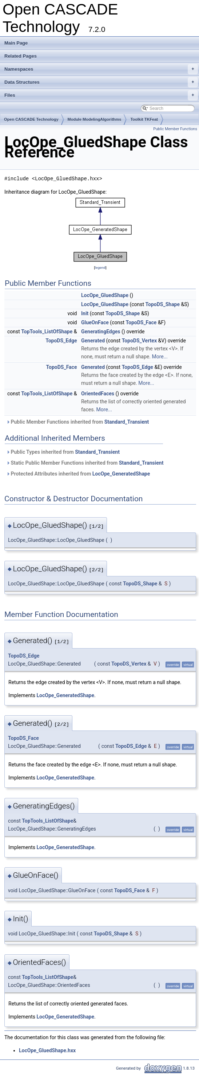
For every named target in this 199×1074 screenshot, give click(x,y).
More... (159, 356)
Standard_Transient (126, 422)
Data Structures (101, 82)
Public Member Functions (175, 129)
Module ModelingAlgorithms (95, 119)
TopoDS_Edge (61, 340)
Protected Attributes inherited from (78, 474)
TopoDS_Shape (163, 304)
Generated (93, 340)
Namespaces (101, 69)
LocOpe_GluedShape (104, 295)
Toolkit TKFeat (144, 119)
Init (84, 313)
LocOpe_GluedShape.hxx (47, 1050)
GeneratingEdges (100, 331)
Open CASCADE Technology (31, 119)
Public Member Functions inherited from (77, 422)
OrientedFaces (97, 393)
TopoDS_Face (141, 322)
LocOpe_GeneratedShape (121, 474)
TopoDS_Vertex (139, 340)
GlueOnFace (95, 322)
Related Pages (20, 56)
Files (101, 95)
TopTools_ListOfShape (46, 331)
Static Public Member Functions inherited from (84, 463)
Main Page (16, 43)
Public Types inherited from (63, 452)
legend (100, 267)
